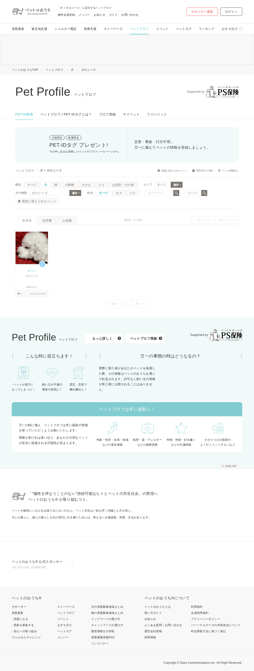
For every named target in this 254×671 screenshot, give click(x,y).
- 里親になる (20, 619)
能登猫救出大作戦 (103, 631)
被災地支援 (39, 29)
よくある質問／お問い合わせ (163, 625)
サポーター (19, 606)
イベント (162, 29)
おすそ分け (230, 29)
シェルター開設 (66, 29)
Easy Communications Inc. (198, 662)
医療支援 (90, 29)
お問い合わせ (130, 14)
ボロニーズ (88, 69)
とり (101, 185)
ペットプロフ (139, 29)
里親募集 (18, 29)
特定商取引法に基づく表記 (208, 631)
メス (132, 193)
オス (119, 193)
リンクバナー (100, 643)
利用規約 (196, 606)
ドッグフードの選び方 (105, 619)
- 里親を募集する (23, 625)
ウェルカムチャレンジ (26, 637)
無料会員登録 (66, 14)
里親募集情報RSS (103, 637)
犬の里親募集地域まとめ (107, 606)
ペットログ (184, 29)
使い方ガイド (153, 613)
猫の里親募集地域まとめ (107, 613)
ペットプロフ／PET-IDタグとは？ (66, 114)
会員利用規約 (199, 613)
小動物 (69, 185)
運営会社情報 (153, 631)
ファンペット (157, 114)
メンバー (84, 14)
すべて (32, 185)
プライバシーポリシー (205, 619)
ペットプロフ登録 (143, 338)
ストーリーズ (113, 29)
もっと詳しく (102, 338)
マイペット (131, 114)
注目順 (47, 220)
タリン (31, 270)
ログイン (231, 11)
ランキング (206, 29)
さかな (86, 185)
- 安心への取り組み (24, 631)
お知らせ (99, 14)
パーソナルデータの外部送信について (215, 625)
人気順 (67, 220)
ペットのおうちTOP (25, 69)
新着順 (27, 220)
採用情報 (150, 637)
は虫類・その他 (123, 185)
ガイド (113, 14)
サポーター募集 (202, 11)
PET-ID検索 (24, 114)
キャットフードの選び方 (107, 625)
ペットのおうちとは (157, 606)
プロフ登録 (107, 114)
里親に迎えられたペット (39, 201)
